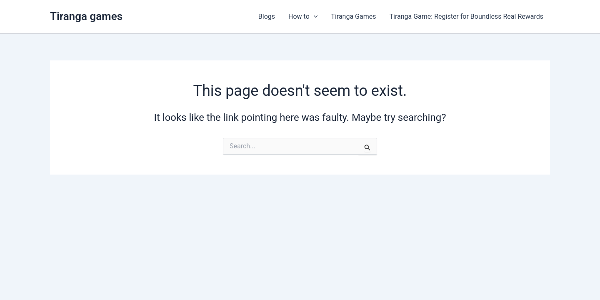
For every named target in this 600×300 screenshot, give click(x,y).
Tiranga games (86, 16)
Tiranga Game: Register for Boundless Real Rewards (466, 16)
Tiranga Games (353, 16)
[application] (314, 16)
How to (303, 16)
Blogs (266, 16)
